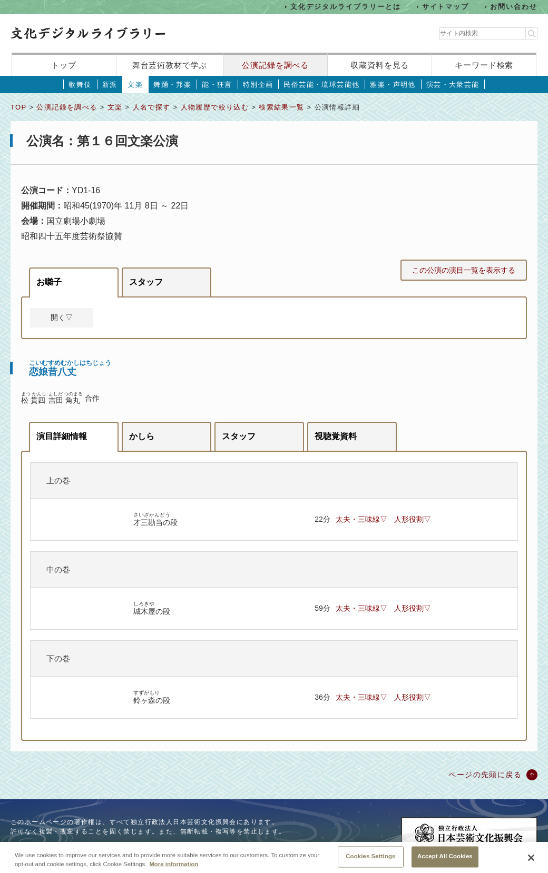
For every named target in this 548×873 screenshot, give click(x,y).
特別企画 (258, 84)
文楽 (135, 84)
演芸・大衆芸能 (453, 84)
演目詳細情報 (61, 436)
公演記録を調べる (275, 65)
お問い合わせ (513, 7)
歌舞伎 (79, 84)
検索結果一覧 (281, 107)
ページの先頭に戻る (485, 774)
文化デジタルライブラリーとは (345, 7)
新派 (110, 84)
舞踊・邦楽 (172, 84)
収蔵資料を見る (379, 65)
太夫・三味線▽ (361, 519)
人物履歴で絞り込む (215, 107)
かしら (141, 436)
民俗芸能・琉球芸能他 (321, 84)
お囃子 (49, 281)
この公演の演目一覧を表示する (463, 270)
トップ (63, 65)
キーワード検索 (484, 65)
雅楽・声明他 (392, 84)
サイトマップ (445, 7)
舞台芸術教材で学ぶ (170, 65)
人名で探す (152, 107)
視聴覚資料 (336, 436)
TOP (18, 107)
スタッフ (146, 281)
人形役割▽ (412, 519)
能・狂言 (217, 84)
